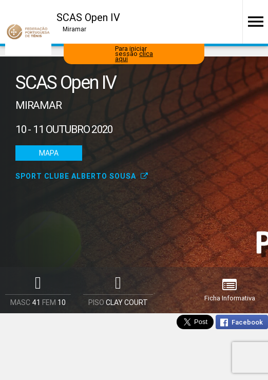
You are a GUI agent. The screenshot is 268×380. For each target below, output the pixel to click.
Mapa (49, 153)
